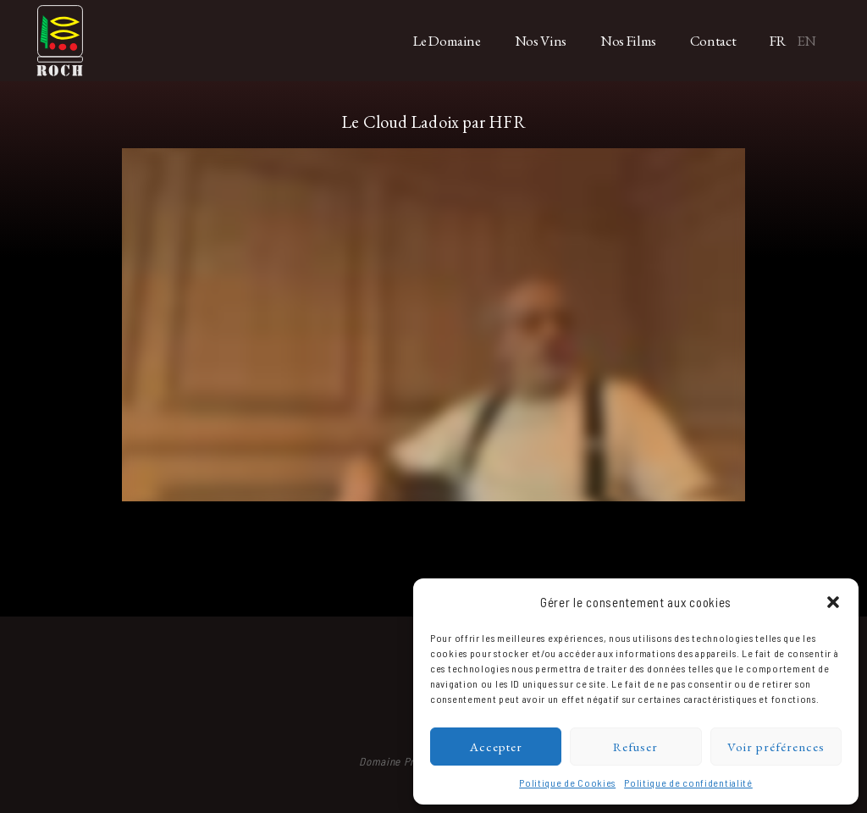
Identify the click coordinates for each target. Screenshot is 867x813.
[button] (833, 602)
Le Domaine (447, 40)
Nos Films (628, 40)
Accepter (496, 746)
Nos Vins (540, 40)
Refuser (635, 746)
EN (806, 40)
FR (778, 40)
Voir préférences (776, 746)
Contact (713, 40)
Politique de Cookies (567, 782)
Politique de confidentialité (688, 782)
